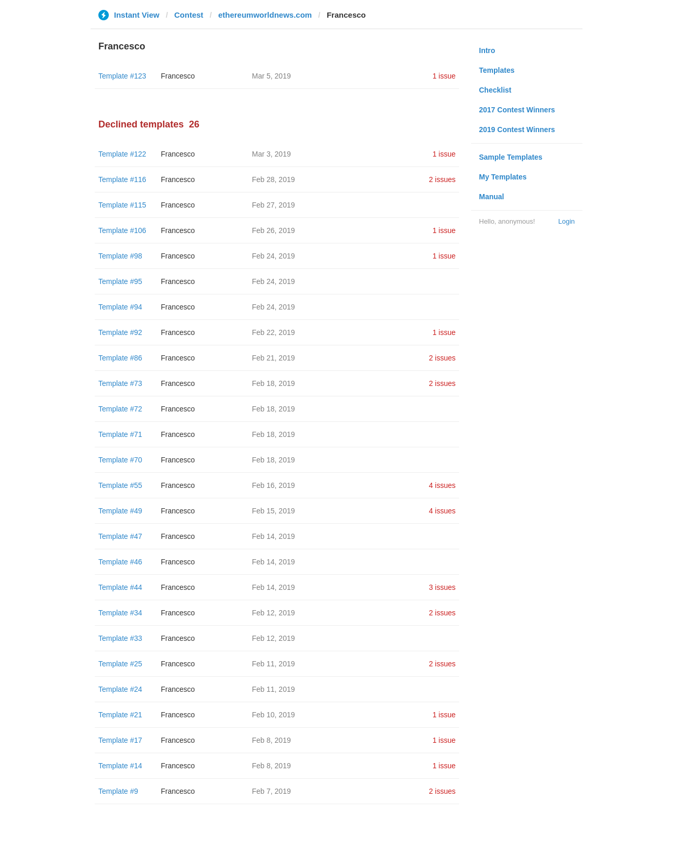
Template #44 (120, 587)
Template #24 (120, 689)
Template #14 (120, 766)
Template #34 (120, 613)
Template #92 (120, 332)
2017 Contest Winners (517, 110)
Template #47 (120, 536)
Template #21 (120, 715)
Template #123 (122, 76)
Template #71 (120, 434)
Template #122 (122, 154)
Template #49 (120, 511)
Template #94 (120, 307)
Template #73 (120, 383)
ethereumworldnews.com (265, 14)
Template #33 (120, 638)
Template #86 (120, 358)
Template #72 (120, 409)
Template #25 (120, 664)
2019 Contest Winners (517, 129)
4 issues (442, 485)
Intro (487, 50)
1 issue (444, 76)
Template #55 (120, 485)
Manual (491, 196)
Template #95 (120, 281)
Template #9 (118, 791)
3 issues (442, 587)
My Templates (503, 177)
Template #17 (120, 740)
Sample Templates (510, 157)
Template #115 (122, 205)
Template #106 (122, 230)
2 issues (442, 179)
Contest (189, 14)
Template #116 (122, 179)
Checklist (495, 90)
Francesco (178, 76)
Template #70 (120, 460)
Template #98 (120, 256)
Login (566, 221)
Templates (496, 70)
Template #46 (120, 562)
